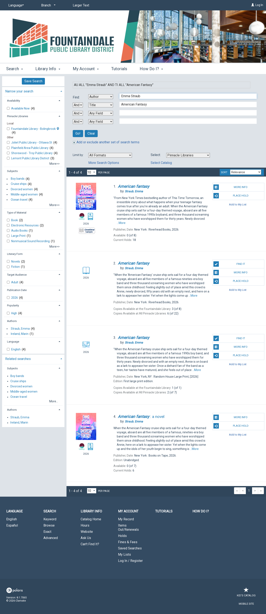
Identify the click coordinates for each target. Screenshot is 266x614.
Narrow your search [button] (19, 91)
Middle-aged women (24, 194)
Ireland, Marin (19, 333)
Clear (91, 133)
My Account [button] (86, 68)
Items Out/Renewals (128, 527)
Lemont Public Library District (30, 158)
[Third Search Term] (186, 113)
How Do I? (200, 511)
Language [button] (13, 341)
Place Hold (231, 195)
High (14, 313)
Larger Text (81, 5)
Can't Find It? (90, 544)
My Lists (124, 554)
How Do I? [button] (151, 68)
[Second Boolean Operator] (78, 113)
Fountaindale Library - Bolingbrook (35, 128)
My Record (126, 519)
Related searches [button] (18, 359)
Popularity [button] (13, 305)
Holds (122, 536)
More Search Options (103, 163)
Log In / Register (130, 561)
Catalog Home (91, 519)
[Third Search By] (100, 113)
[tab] (33, 91)
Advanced (50, 538)
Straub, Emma (20, 328)
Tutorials (119, 68)
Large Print (18, 235)
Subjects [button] (12, 171)
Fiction (15, 266)
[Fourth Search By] (100, 121)
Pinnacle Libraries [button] (17, 116)
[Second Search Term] (186, 104)
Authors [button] (12, 321)
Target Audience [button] (17, 274)
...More (121, 223)
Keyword (49, 519)
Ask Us (86, 538)
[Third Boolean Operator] (78, 121)
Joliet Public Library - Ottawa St (32, 142)
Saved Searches (130, 548)
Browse (49, 525)
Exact (47, 532)
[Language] (15, 5)
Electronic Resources (25, 225)
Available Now (20, 108)
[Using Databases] (188, 155)
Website (87, 532)
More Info (230, 187)
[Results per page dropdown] (91, 172)
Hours (85, 525)
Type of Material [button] (16, 212)
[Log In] (252, 5)
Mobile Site (246, 603)
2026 (14, 297)
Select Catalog (161, 163)
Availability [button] (13, 100)
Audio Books (19, 230)
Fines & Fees (127, 542)
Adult (15, 282)
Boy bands (18, 179)
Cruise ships (19, 184)
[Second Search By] (100, 105)
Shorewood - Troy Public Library (32, 153)
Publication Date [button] (17, 290)
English (16, 349)
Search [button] (14, 68)
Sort (224, 172)
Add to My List (237, 204)
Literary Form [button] (15, 253)
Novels (16, 261)
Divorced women (22, 189)
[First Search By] (100, 96)
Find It (229, 264)
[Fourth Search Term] (186, 121)
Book (14, 220)
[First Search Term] (186, 96)
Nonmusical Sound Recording (30, 241)
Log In (259, 5)
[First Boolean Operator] (78, 105)
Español (12, 525)
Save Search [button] (33, 81)
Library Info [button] (47, 68)
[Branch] (47, 5)
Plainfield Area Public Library (30, 148)
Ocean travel (19, 199)
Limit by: (78, 155)
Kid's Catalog (246, 593)
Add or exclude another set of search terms (106, 142)
